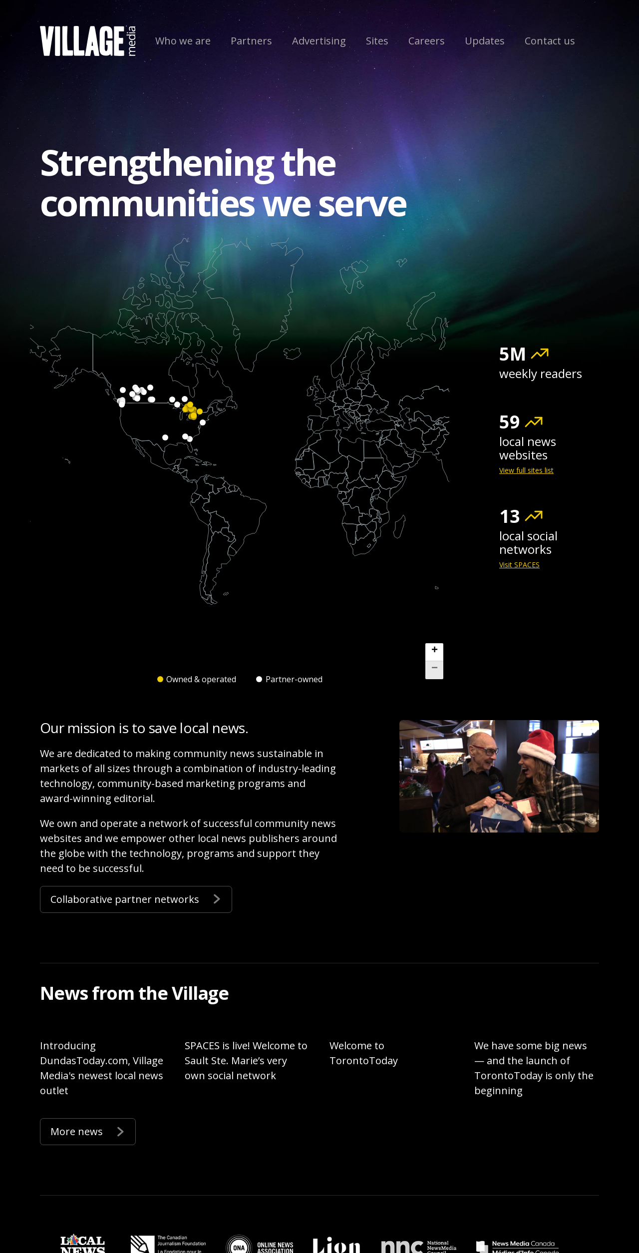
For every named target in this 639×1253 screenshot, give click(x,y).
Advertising (319, 40)
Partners (251, 40)
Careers (426, 40)
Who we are (183, 40)
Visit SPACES (519, 565)
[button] (434, 652)
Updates (485, 40)
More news (87, 1130)
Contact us (550, 40)
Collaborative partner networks (136, 898)
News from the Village (134, 993)
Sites (377, 40)
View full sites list (526, 470)
